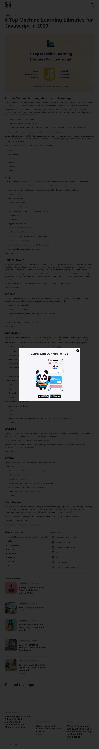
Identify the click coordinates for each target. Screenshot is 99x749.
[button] (49, 374)
